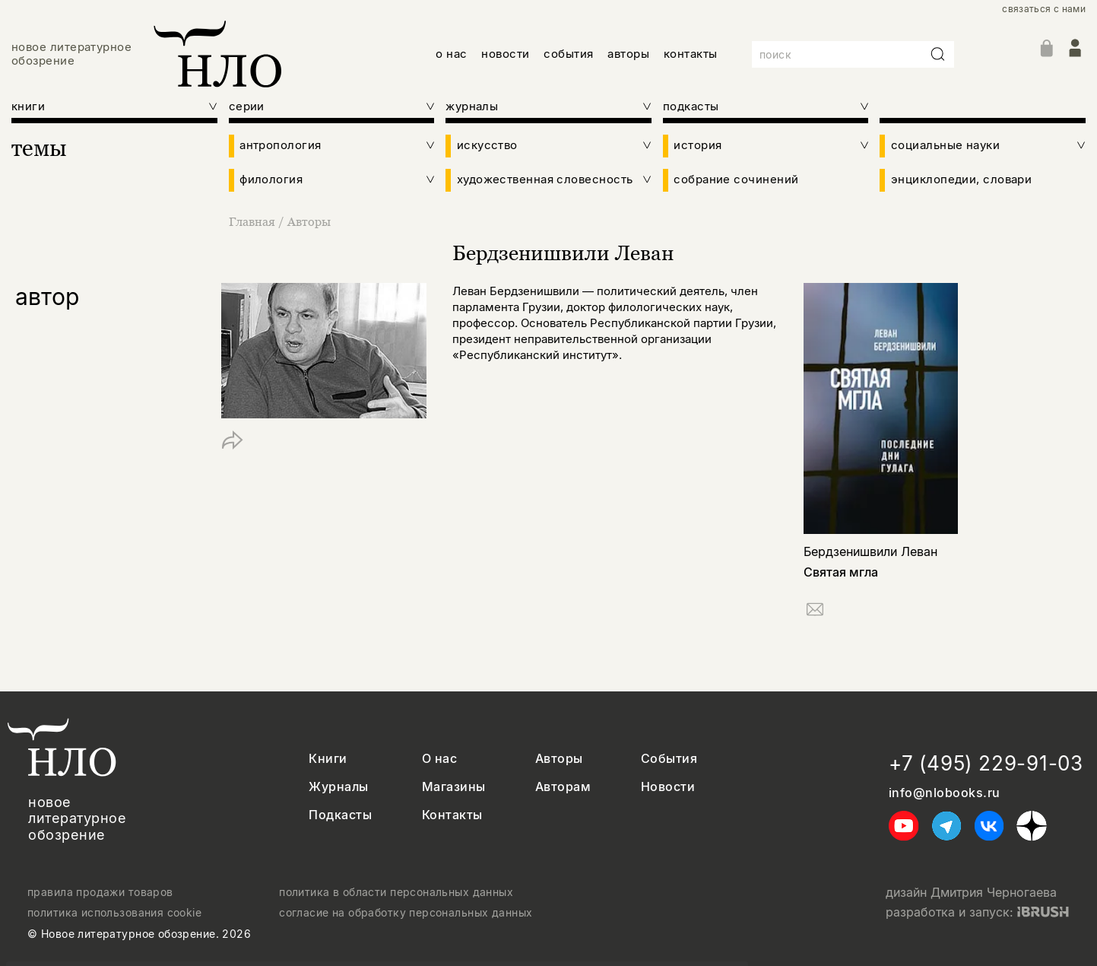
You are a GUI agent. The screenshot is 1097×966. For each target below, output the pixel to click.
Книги (328, 759)
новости (505, 53)
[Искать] (938, 54)
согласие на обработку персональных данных (405, 913)
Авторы (309, 221)
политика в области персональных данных (396, 892)
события (568, 53)
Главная (253, 221)
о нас (451, 53)
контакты (691, 53)
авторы (628, 53)
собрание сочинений (736, 179)
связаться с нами (1044, 9)
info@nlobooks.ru (944, 793)
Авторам (563, 787)
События (669, 759)
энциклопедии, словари (961, 179)
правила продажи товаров (100, 892)
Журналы (338, 787)
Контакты (452, 815)
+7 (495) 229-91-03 (986, 763)
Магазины (454, 787)
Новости (668, 787)
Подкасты (340, 815)
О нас (439, 759)
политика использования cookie (114, 913)
